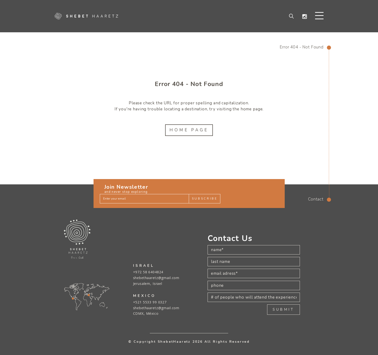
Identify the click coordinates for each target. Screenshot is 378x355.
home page (252, 109)
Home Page (188, 130)
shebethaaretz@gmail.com (156, 277)
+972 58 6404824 (148, 272)
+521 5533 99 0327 (150, 302)
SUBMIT (283, 309)
